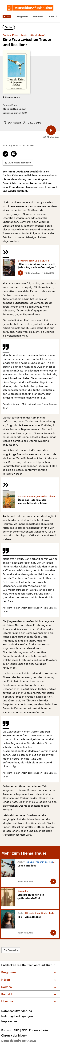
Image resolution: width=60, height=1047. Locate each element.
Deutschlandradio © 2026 (19, 1040)
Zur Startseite (11, 950)
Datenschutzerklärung (16, 1011)
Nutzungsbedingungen (17, 1016)
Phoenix (35, 1030)
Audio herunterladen (19, 162)
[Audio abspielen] (51, 130)
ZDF (25, 1030)
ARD (17, 1030)
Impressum (9, 1021)
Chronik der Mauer (14, 1035)
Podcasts (38, 16)
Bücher (9, 27)
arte (46, 1030)
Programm (22, 16)
